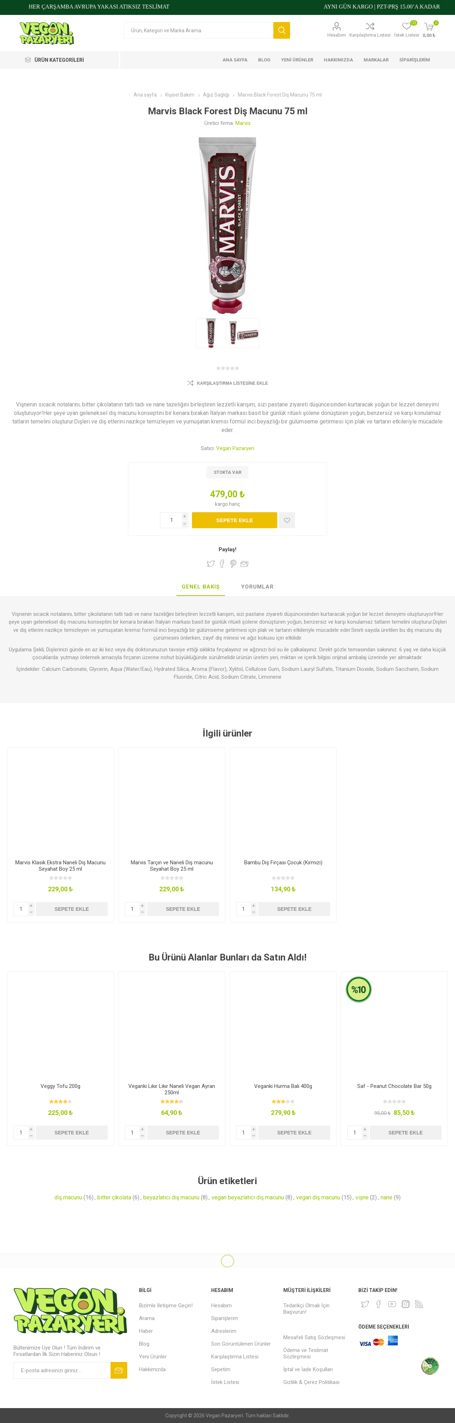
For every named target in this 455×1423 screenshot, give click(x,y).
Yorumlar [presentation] (257, 587)
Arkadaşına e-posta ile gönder (244, 564)
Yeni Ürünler (153, 1356)
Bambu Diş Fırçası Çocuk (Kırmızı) (283, 862)
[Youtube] (392, 1304)
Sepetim (220, 1369)
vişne (362, 1197)
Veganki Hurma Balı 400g (283, 1086)
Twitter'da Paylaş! (211, 564)
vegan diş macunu (318, 1197)
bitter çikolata (114, 1197)
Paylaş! (227, 549)
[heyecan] (365, 1304)
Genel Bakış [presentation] (201, 587)
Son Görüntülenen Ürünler (241, 1344)
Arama (281, 30)
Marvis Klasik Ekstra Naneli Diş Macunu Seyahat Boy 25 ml (60, 865)
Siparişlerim (224, 1318)
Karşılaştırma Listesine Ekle (232, 383)
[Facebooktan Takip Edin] (378, 1304)
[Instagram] (405, 1304)
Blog (144, 1344)
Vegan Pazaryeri (235, 448)
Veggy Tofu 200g (60, 1086)
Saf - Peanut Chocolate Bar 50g (394, 1086)
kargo (222, 504)
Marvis (243, 123)
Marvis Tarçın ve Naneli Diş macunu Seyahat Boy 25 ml (172, 865)
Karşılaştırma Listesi (370, 35)
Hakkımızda (152, 1369)
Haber (146, 1331)
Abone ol (119, 1370)
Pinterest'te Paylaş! (233, 564)
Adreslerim (223, 1331)
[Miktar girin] (174, 520)
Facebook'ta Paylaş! (222, 564)
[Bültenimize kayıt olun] (62, 1370)
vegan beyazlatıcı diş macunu (248, 1197)
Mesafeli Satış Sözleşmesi (314, 1337)
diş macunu (68, 1197)
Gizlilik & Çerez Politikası (311, 1382)
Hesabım (336, 35)
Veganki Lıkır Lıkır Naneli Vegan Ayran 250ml (171, 1089)
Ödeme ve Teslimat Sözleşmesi (305, 1353)
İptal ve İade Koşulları (308, 1369)
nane (386, 1197)
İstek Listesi (225, 1382)
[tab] (200, 587)
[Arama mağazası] (198, 30)
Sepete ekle (234, 520)
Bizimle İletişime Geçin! (166, 1305)
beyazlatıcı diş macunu (171, 1197)
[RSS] (419, 1304)
